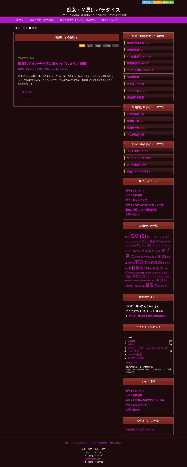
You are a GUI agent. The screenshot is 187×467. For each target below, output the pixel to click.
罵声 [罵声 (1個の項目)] (167, 280)
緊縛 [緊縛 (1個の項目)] (149, 280)
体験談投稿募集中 (138, 43)
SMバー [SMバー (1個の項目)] (151, 237)
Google (131, 340)
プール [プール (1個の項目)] (156, 251)
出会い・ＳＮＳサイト (139, 171)
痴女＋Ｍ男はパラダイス (93, 9)
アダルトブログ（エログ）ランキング (148, 347)
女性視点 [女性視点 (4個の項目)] (138, 268)
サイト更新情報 (133, 195)
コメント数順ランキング (140, 70)
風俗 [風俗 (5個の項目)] (152, 285)
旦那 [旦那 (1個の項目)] (167, 273)
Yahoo (131, 344)
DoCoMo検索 (135, 354)
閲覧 (98, 46)
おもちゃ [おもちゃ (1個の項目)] (162, 237)
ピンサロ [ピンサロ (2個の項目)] (143, 250)
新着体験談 (135, 49)
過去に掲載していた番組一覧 (141, 209)
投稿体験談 (133, 77)
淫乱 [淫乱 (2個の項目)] (130, 276)
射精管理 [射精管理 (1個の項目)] (134, 273)
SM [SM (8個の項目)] (138, 236)
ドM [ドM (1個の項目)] (155, 246)
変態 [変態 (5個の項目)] (142, 262)
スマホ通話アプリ (136, 165)
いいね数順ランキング (139, 56)
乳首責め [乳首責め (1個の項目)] (149, 257)
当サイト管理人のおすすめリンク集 (144, 204)
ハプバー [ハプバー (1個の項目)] (164, 246)
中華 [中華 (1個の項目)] (139, 257)
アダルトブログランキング (139, 429)
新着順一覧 (135, 121)
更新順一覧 (136, 127)
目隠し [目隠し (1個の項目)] (132, 280)
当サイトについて (111, 19)
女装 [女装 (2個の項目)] (154, 268)
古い (90, 46)
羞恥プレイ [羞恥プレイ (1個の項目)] (131, 286)
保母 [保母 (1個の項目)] (131, 263)
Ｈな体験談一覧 (135, 134)
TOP (67, 443)
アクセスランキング (136, 200)
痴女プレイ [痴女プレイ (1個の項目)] (152, 276)
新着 (82, 46)
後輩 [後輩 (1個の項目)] (150, 273)
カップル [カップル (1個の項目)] (130, 246)
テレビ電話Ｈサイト (138, 151)
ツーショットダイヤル (139, 158)
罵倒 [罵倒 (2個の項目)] (158, 280)
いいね (107, 46)
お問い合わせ (132, 214)
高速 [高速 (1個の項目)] (163, 286)
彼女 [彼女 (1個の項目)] (143, 273)
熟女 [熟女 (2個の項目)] (140, 276)
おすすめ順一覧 (135, 114)
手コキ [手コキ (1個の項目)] (158, 273)
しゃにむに (134, 351)
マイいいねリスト (136, 90)
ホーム (19, 19)
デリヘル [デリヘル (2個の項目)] (143, 245)
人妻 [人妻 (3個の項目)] (160, 256)
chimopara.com (93, 458)
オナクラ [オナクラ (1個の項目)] (165, 242)
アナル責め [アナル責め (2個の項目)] (151, 241)
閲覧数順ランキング (138, 63)
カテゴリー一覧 (135, 84)
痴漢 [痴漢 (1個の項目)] (162, 276)
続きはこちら (132, 363)
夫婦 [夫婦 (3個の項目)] (156, 262)
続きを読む (27, 92)
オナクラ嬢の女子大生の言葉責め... (147, 316)
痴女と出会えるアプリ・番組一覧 (78, 19)
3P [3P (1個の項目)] (127, 237)
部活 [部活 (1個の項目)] (141, 286)
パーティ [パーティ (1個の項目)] (130, 251)
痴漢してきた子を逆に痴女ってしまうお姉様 (52, 64)
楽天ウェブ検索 (136, 358)
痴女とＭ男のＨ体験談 (42, 19)
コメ (116, 46)
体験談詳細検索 (135, 97)
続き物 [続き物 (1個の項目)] (141, 280)
